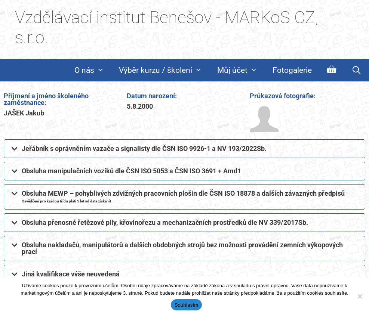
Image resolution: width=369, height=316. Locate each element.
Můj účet (241, 70)
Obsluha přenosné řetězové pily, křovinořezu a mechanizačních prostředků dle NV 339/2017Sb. (165, 222)
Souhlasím (187, 305)
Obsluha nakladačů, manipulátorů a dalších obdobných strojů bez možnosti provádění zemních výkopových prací (182, 248)
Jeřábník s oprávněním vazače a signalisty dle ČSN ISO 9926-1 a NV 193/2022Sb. (144, 148)
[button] (184, 148)
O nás (93, 70)
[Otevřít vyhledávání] (356, 70)
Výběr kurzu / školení (164, 70)
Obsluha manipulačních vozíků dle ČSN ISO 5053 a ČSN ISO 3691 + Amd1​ (131, 171)
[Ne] (359, 296)
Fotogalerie (292, 70)
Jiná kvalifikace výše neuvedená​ (71, 274)
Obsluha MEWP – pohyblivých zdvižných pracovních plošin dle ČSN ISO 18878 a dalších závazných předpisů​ (183, 196)
